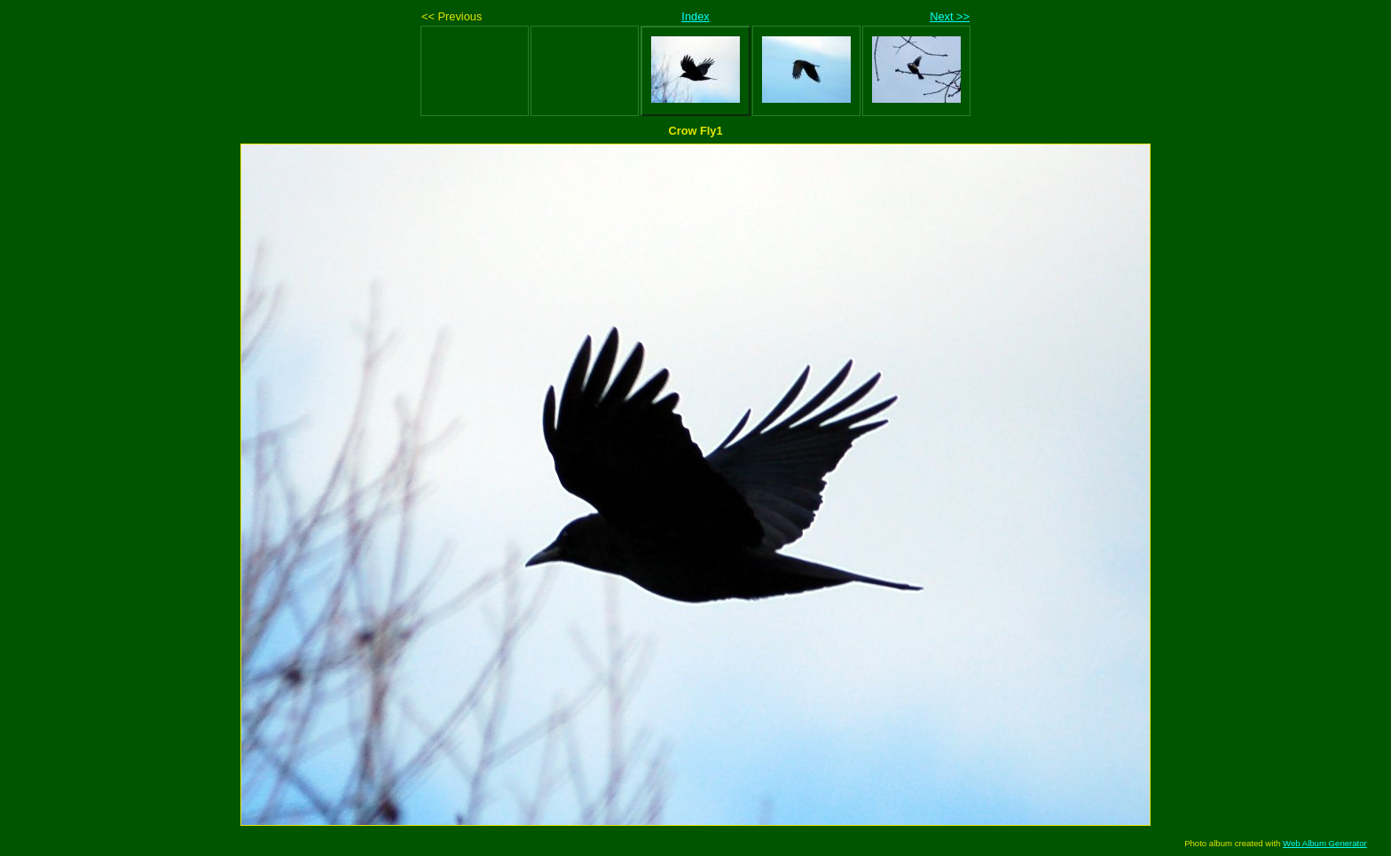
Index (695, 16)
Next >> (950, 16)
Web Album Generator (1325, 843)
